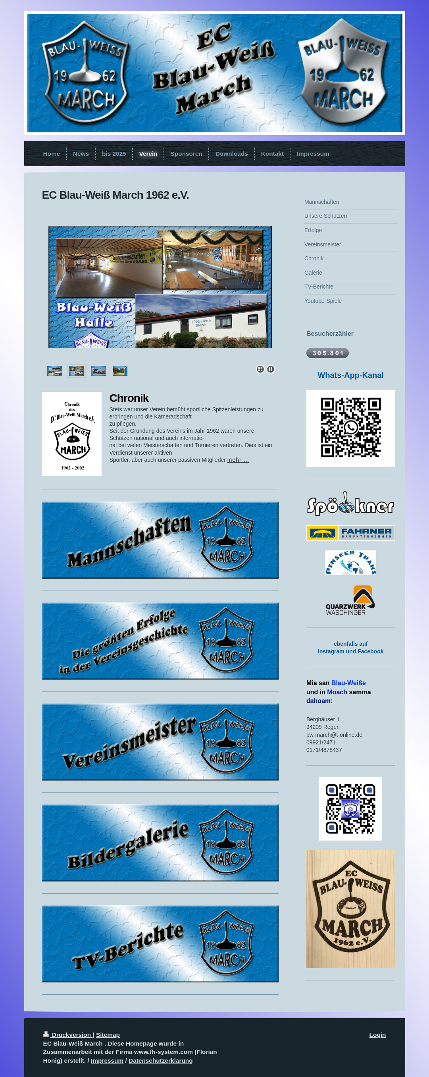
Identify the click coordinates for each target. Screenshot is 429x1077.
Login (377, 1034)
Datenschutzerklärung (161, 1060)
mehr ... (238, 460)
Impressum (107, 1060)
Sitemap (108, 1034)
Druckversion (68, 1034)
